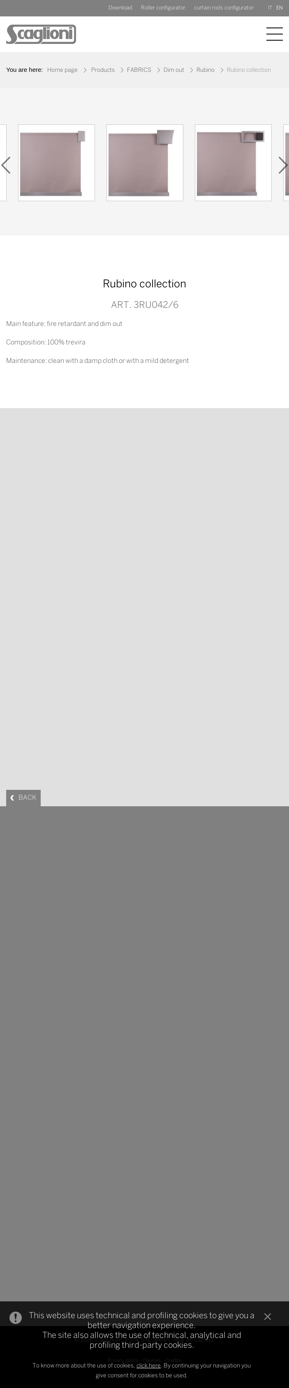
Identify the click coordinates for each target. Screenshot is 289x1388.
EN (279, 8)
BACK (27, 798)
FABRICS (139, 70)
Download (120, 8)
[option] (56, 165)
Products (103, 70)
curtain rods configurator (224, 8)
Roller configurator (163, 8)
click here (148, 1366)
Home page (62, 70)
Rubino (206, 70)
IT (270, 8)
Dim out (174, 70)
